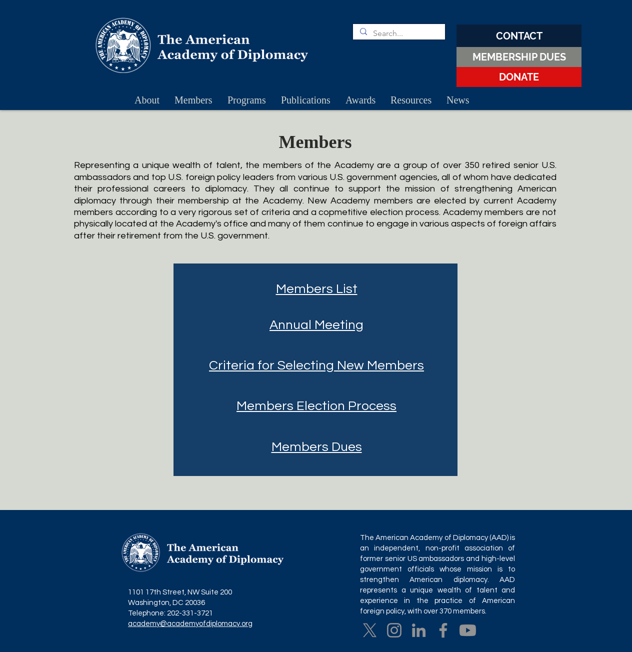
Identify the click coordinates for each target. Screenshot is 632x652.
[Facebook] (443, 630)
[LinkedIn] (418, 630)
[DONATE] (519, 77)
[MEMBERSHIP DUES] (519, 57)
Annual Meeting (317, 325)
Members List (317, 289)
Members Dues (317, 447)
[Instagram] (394, 630)
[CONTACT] (519, 35)
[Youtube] (468, 630)
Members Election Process (316, 406)
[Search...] (398, 33)
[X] (370, 630)
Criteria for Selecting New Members (316, 365)
